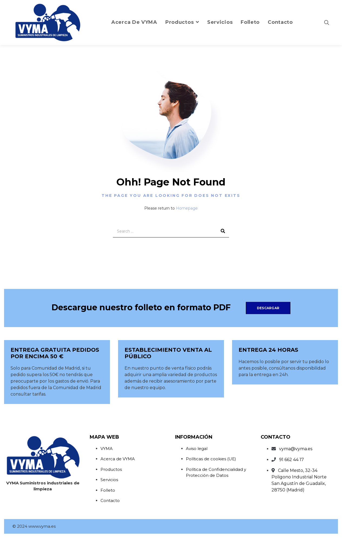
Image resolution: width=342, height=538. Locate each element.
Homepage (187, 208)
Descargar (268, 308)
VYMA (106, 448)
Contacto (110, 500)
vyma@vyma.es (295, 448)
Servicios (109, 479)
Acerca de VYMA (117, 458)
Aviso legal (196, 448)
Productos (111, 469)
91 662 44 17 (291, 459)
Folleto (107, 490)
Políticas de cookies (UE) (211, 458)
